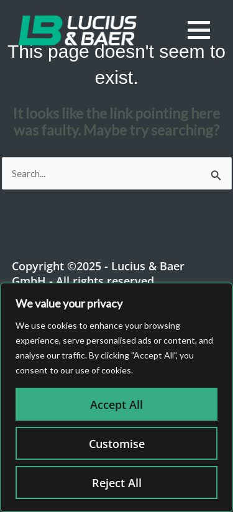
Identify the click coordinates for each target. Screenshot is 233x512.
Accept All (116, 404)
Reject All (117, 482)
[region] (116, 397)
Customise (117, 443)
